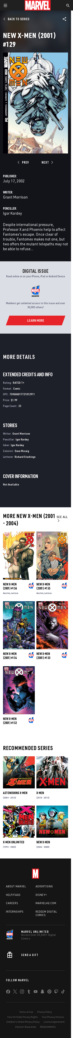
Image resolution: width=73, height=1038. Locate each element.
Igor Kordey (12, 213)
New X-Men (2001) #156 (10, 586)
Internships (15, 911)
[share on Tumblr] (29, 992)
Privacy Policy (44, 1011)
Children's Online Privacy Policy (23, 1021)
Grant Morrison (15, 197)
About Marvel (16, 886)
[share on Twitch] (56, 992)
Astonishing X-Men (15, 793)
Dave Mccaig (22, 451)
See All (62, 518)
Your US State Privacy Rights (22, 1016)
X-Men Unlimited (13, 842)
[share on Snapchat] (42, 992)
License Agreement (54, 1021)
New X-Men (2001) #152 (10, 721)
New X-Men (43, 842)
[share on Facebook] (8, 993)
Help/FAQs (13, 894)
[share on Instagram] (22, 992)
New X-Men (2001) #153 (43, 656)
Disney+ (41, 894)
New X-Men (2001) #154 (10, 656)
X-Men (40, 793)
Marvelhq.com (46, 903)
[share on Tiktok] (63, 992)
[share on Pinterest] (49, 992)
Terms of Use (26, 1011)
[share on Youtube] (36, 992)
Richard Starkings (25, 456)
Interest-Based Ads (25, 1026)
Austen (6, 593)
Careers (12, 903)
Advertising (44, 886)
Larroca (14, 593)
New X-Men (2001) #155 (43, 586)
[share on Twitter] (15, 992)
